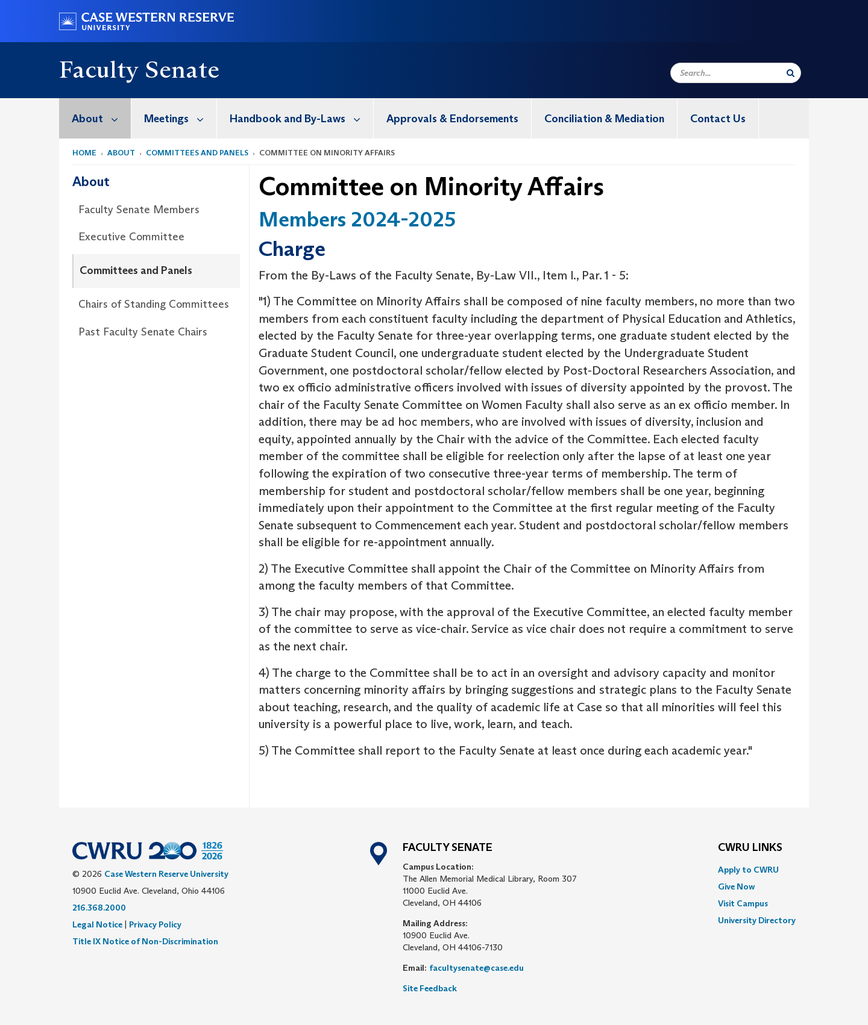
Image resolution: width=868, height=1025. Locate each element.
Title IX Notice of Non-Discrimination (145, 941)
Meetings (180, 118)
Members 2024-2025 (357, 219)
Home (84, 152)
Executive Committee (131, 236)
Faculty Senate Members (139, 209)
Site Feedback (430, 988)
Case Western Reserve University (166, 873)
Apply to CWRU (748, 869)
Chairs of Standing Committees (153, 304)
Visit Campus (743, 903)
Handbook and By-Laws (301, 118)
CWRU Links (750, 848)
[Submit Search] (790, 73)
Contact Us (718, 118)
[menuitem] (95, 118)
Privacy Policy (155, 924)
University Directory (757, 920)
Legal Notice (97, 924)
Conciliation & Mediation (604, 118)
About (101, 118)
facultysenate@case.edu (476, 967)
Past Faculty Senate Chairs (142, 331)
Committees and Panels (197, 152)
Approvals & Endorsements (452, 118)
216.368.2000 (99, 907)
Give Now (736, 886)
